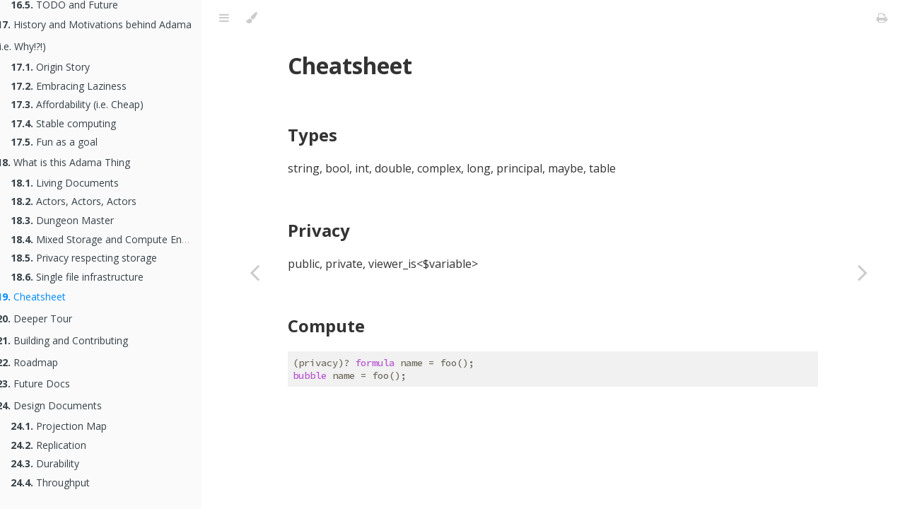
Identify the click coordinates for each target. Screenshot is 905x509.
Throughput (60, 482)
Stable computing (74, 123)
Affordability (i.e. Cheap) (87, 104)
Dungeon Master (72, 220)
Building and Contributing (73, 340)
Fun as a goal (64, 141)
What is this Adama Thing (74, 162)
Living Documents (75, 182)
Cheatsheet (41, 296)
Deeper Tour (45, 318)
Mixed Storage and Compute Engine (116, 239)
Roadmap (38, 362)
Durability (55, 463)
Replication (59, 445)
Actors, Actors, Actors (84, 201)
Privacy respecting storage (94, 257)
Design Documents (59, 405)
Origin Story (60, 67)
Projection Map (69, 426)
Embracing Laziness (79, 86)
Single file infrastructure (87, 276)
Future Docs (44, 383)
